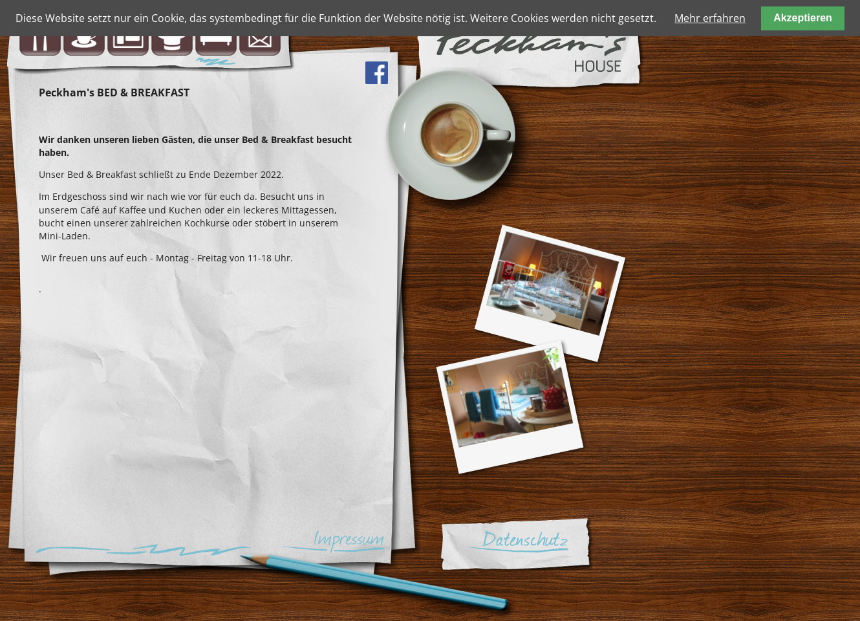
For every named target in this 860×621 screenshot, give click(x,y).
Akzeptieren (802, 17)
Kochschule (172, 35)
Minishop (128, 35)
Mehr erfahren (710, 18)
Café (84, 35)
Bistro (40, 35)
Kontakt (260, 35)
